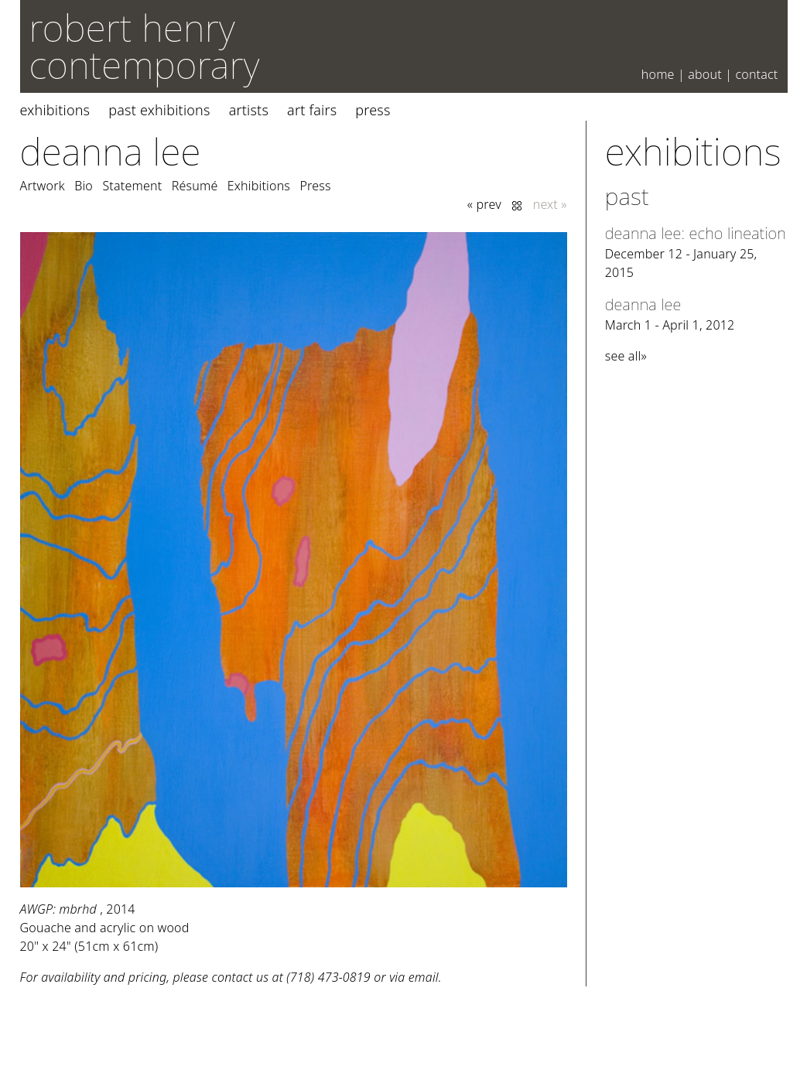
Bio (83, 185)
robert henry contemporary (144, 46)
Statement (132, 185)
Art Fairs (312, 110)
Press (372, 110)
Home (658, 74)
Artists (248, 110)
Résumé (195, 185)
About (705, 74)
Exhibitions (55, 110)
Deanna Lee (110, 151)
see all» (626, 355)
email (424, 977)
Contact (756, 74)
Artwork (42, 185)
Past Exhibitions (159, 110)
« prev (484, 204)
